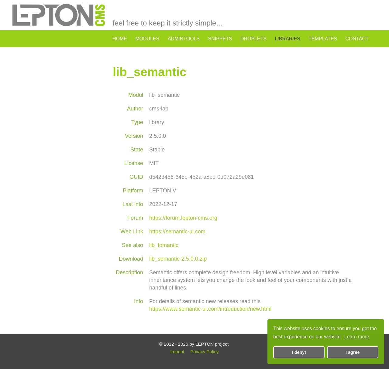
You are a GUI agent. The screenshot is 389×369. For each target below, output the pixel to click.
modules (147, 38)
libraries (287, 38)
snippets (220, 38)
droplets (253, 38)
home (119, 38)
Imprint (177, 351)
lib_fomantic (163, 245)
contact (357, 38)
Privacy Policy (204, 351)
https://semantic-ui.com (177, 232)
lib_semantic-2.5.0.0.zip (178, 259)
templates (322, 38)
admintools (184, 38)
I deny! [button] (299, 352)
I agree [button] (353, 352)
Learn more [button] (356, 336)
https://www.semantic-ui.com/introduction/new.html (210, 309)
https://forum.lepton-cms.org (183, 218)
